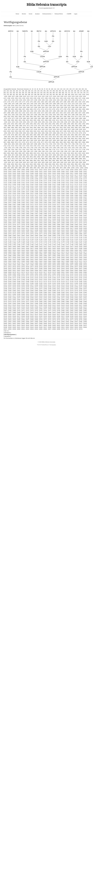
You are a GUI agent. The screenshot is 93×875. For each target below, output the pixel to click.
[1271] (9, 195)
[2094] (36, 274)
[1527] (49, 219)
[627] (23, 138)
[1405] (14, 208)
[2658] (9, 329)
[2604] (23, 323)
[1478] (85, 213)
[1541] (27, 221)
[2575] (63, 320)
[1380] (71, 204)
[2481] (67, 310)
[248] (35, 107)
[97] (63, 94)
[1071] (49, 175)
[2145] (9, 279)
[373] (83, 116)
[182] (42, 102)
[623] (8, 138)
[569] (58, 133)
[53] (14, 92)
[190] (72, 102)
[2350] (76, 298)
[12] (58, 89)
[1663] (63, 232)
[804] (12, 153)
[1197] (18, 188)
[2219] (85, 285)
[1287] (80, 195)
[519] (39, 129)
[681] (57, 142)
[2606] (32, 323)
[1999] (36, 265)
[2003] (54, 265)
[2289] (58, 292)
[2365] (58, 299)
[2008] (76, 265)
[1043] (9, 173)
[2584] (18, 321)
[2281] (23, 292)
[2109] (18, 276)
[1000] (72, 167)
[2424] (67, 305)
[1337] (49, 200)
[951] (57, 164)
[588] (46, 135)
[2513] (40, 314)
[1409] (32, 208)
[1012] (40, 169)
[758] (8, 149)
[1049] (36, 173)
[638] (65, 138)
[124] (76, 96)
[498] (46, 127)
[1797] (67, 244)
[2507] (14, 314)
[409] (50, 120)
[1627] (71, 228)
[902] (42, 160)
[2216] (71, 285)
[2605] (27, 323)
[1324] (76, 199)
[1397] (63, 206)
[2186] (23, 283)
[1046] (23, 173)
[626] (20, 138)
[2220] (5, 287)
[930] (61, 162)
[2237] (80, 287)
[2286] (45, 292)
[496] (38, 127)
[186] (57, 102)
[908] (65, 160)
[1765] (9, 243)
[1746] (9, 241)
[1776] (58, 243)
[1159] (18, 184)
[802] (5, 153)
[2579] (80, 320)
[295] (43, 111)
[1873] (67, 252)
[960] (5, 166)
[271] (38, 109)
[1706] (85, 235)
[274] (50, 109)
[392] (69, 118)
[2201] (5, 285)
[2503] (80, 312)
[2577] (71, 320)
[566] (47, 133)
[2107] (9, 276)
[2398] (36, 303)
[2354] (9, 299)
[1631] (5, 230)
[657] (50, 140)
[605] (24, 136)
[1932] (76, 257)
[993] (46, 167)
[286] (9, 111)
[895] (16, 160)
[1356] (49, 202)
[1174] (85, 184)
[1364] (85, 202)
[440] (80, 122)
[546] (57, 131)
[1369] (23, 204)
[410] (53, 120)
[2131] (32, 277)
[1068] (36, 175)
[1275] (27, 195)
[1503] (27, 217)
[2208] (36, 285)
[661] (65, 140)
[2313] (80, 294)
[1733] (36, 239)
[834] (39, 155)
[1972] (85, 261)
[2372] (5, 301)
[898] (27, 160)
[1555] (5, 222)
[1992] (5, 265)
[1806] (23, 246)
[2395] (23, 303)
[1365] (5, 204)
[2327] (58, 296)
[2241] (14, 288)
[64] (48, 92)
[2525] (9, 316)
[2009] (80, 265)
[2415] (27, 305)
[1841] (9, 250)
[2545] (14, 318)
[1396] (58, 206)
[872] (13, 158)
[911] (76, 160)
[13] (61, 89)
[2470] (18, 310)
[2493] (36, 312)
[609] (39, 136)
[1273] (18, 195)
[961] (9, 166)
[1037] (67, 171)
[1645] (67, 230)
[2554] (54, 318)
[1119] (9, 180)
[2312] (76, 294)
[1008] (23, 169)
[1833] (58, 248)
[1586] (58, 224)
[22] (5, 91)
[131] (20, 98)
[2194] (58, 283)
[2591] (49, 321)
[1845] (27, 250)
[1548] (58, 221)
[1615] (18, 228)
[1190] (71, 186)
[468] (17, 125)
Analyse (37, 14)
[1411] (40, 208)
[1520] (18, 219)
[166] (65, 100)
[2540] (76, 316)
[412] (61, 120)
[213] (73, 103)
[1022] (85, 169)
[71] (69, 92)
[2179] (76, 281)
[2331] (76, 296)
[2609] (45, 323)
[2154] (49, 279)
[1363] (80, 202)
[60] (35, 92)
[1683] (67, 233)
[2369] (76, 299)
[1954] (5, 261)
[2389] (80, 301)
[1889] (54, 254)
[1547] (54, 221)
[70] (66, 92)
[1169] (63, 184)
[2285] (40, 292)
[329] (87, 113)
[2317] (14, 296)
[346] (65, 114)
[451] (38, 124)
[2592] (54, 321)
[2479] (58, 310)
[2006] (67, 265)
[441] (84, 122)
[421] (9, 122)
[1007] (18, 169)
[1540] (23, 221)
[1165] (45, 184)
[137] (42, 98)
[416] (76, 120)
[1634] (18, 230)
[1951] (76, 259)
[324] (68, 113)
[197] (13, 103)
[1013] (45, 169)
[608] (35, 136)
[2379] (36, 301)
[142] (61, 98)
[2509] (23, 314)
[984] (12, 167)
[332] (13, 114)
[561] (28, 133)
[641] (76, 138)
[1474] (67, 213)
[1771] (36, 243)
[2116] (49, 276)
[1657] (36, 232)
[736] (9, 147)
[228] (46, 105)
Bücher (24, 14)
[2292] (71, 292)
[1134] (76, 180)
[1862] (18, 252)
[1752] (36, 241)
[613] (54, 136)
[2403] (58, 303)
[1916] (5, 257)
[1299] (49, 197)
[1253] (14, 193)
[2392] (9, 303)
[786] (28, 151)
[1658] (40, 232)
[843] (73, 155)
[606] (28, 136)
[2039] (45, 268)
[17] (73, 89)
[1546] (49, 221)
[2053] (23, 270)
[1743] (80, 239)
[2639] (9, 327)
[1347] (9, 202)
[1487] (40, 215)
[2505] (5, 314)
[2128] (18, 277)
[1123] (27, 180)
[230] (53, 105)
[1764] (5, 243)
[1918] (14, 257)
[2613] (63, 323)
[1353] (36, 202)
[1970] (76, 261)
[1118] (5, 180)
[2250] (54, 288)
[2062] (63, 270)
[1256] (27, 193)
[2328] (63, 296)
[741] (28, 147)
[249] (39, 107)
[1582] (40, 224)
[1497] (85, 215)
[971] (47, 166)
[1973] (5, 263)
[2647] (45, 327)
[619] (76, 136)
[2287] (49, 292)
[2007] (71, 265)
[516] (28, 129)
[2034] (23, 268)
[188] (65, 102)
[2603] (18, 323)
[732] (80, 145)
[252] (50, 107)
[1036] (63, 171)
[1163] (36, 184)
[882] (50, 158)
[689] (87, 142)
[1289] (5, 197)
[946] (38, 164)
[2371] (85, 299)
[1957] (18, 261)
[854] (31, 156)
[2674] (80, 329)
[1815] (63, 246)
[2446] (80, 307)
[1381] (76, 204)
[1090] (49, 177)
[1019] (71, 169)
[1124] (32, 180)
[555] (5, 133)
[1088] (40, 177)
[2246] (36, 288)
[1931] (71, 257)
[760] (16, 149)
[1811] (45, 246)
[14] (64, 89)
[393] (73, 118)
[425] (24, 122)
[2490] (23, 312)
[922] (32, 162)
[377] (13, 118)
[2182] (5, 283)
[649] (20, 140)
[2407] (76, 303)
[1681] (58, 233)
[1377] (58, 204)
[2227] (36, 287)
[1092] (58, 177)
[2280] (18, 292)
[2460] (58, 309)
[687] (80, 142)
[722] (42, 145)
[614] (58, 136)
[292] (32, 111)
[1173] (80, 184)
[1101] (14, 178)
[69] (63, 92)
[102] (80, 94)
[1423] (9, 210)
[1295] (32, 197)
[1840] (5, 250)
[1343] (76, 200)
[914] (87, 160)
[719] (31, 145)
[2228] (40, 287)
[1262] (54, 193)
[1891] (63, 254)
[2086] (85, 272)
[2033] (18, 268)
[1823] (14, 248)
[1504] (32, 217)
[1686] (80, 233)
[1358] (58, 202)
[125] (80, 96)
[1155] (85, 182)
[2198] (76, 283)
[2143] (85, 277)
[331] (9, 114)
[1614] (14, 228)
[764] (31, 149)
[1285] (71, 195)
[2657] (5, 329)
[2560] (80, 318)
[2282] (27, 292)
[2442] (63, 307)
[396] (84, 118)
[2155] (54, 279)
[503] (65, 127)
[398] (8, 120)
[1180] (27, 186)
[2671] (67, 329)
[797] (69, 151)
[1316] (40, 199)
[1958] (23, 261)
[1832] (54, 248)
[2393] (14, 303)
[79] (8, 94)
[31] (32, 91)
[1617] (27, 228)
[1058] (76, 173)
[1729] (18, 239)
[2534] (49, 316)
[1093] (63, 177)
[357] (23, 116)
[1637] (32, 230)
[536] (20, 131)
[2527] (18, 316)
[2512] (36, 314)
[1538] (14, 221)
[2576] (67, 320)
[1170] (67, 184)
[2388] (76, 301)
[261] (84, 107)
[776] (76, 149)
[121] (65, 96)
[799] (76, 151)
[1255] (23, 193)
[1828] (36, 248)
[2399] (40, 303)
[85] (26, 94)
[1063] (14, 175)
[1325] (80, 199)
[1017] (63, 169)
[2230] (49, 287)
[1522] (27, 219)
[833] (35, 155)
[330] (5, 114)
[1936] (9, 259)
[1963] (45, 261)
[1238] (32, 191)
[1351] (27, 202)
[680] (53, 142)
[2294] (80, 292)
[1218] (27, 189)
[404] (31, 120)
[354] (12, 116)
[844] (76, 155)
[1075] (67, 175)
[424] (20, 122)
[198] (17, 103)
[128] (8, 98)
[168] (73, 100)
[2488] (14, 312)
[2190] (40, 283)
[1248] (76, 191)
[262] (5, 109)
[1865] (32, 252)
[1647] (76, 230)
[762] (23, 149)
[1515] (80, 217)
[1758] (63, 241)
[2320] (27, 296)
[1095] (71, 177)
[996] (57, 167)
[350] (80, 114)
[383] (35, 118)
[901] (38, 160)
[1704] (76, 235)
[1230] (80, 189)
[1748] (18, 241)
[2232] (58, 287)
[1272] (14, 195)
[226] (38, 105)
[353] (8, 116)
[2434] (27, 307)
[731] (76, 145)
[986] (20, 167)
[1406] (18, 208)
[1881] (18, 254)
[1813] (54, 246)
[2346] (58, 298)
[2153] (45, 279)
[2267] (45, 290)
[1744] (85, 239)
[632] (42, 138)
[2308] (58, 294)
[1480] (9, 215)
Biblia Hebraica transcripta (46, 5)
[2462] (67, 309)
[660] (61, 140)
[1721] (67, 237)
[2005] (63, 265)
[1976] (18, 263)
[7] (44, 89)
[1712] (27, 237)
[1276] (32, 195)
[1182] (36, 186)
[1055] (63, 173)
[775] (72, 149)
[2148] (23, 279)
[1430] (40, 210)
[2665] (40, 329)
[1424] (14, 210)
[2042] (58, 268)
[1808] (32, 246)
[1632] (9, 230)
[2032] (14, 268)
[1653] (18, 232)
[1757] (58, 241)
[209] (58, 103)
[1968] (67, 261)
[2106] (5, 276)
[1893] (71, 254)
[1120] (14, 180)
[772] (61, 149)
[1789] (32, 244)
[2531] (36, 316)
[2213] (58, 285)
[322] (61, 113)
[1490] (54, 215)
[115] (43, 96)
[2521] (76, 314)
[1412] (45, 208)
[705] (61, 144)
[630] (35, 138)
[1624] (58, 228)
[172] (5, 102)
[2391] (5, 303)
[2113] (36, 276)
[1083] (18, 177)
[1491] (58, 215)
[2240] (9, 288)
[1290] (9, 197)
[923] (35, 162)
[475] (43, 125)
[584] (31, 135)
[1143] (32, 182)
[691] (9, 144)
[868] (83, 156)
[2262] (23, 290)
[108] (17, 96)
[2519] (67, 314)
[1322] (67, 199)
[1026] (18, 171)
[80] (11, 94)
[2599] (85, 321)
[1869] (49, 252)
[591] (57, 135)
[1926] (49, 257)
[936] (84, 162)
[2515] (49, 314)
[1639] (40, 230)
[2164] (9, 281)
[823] (83, 153)
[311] (20, 113)
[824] (87, 153)
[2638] (5, 327)
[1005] (9, 169)
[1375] (49, 204)
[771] (57, 149)
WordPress (45, 344)
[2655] (80, 327)
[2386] (67, 301)
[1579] (27, 224)
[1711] (23, 237)
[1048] (32, 173)
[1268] (80, 193)
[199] (20, 103)
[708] (73, 144)
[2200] (85, 283)
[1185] (49, 186)
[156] (28, 100)
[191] (76, 102)
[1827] (32, 248)
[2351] (80, 298)
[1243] (54, 191)
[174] (12, 102)
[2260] (14, 290)
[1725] (85, 237)
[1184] (45, 186)
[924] (39, 162)
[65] (51, 92)
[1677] (40, 233)
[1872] (63, 252)
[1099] (5, 178)
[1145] (40, 182)
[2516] (54, 314)
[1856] (76, 250)
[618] (73, 136)
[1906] (45, 255)
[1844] (23, 250)
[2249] (49, 288)
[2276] (85, 290)
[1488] (45, 215)
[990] (35, 167)
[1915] (85, 255)
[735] (5, 147)
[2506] (9, 314)
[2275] (80, 290)
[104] (87, 94)
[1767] (18, 243)
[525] (61, 129)
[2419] (45, 305)
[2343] (45, 298)
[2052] (18, 270)
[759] (12, 149)
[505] (72, 127)
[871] (9, 158)
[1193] (85, 186)
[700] (43, 144)
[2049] (5, 270)
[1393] (45, 206)
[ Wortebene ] (7, 332)
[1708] (9, 237)
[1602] (45, 226)
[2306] (49, 294)
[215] (80, 103)
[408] (46, 120)
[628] (27, 138)
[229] (50, 105)
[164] (58, 100)
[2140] (71, 277)
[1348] (14, 202)
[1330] (18, 200)
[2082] (67, 272)
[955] (72, 164)
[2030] (5, 268)
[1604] (54, 226)
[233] (65, 105)
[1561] (32, 222)
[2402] (54, 303)
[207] (50, 103)
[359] (31, 116)
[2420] (49, 305)
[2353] (5, 299)
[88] (35, 94)
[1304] (71, 197)
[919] (20, 162)
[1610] (80, 226)
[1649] (85, 230)
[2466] (85, 309)
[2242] (18, 288)
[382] (32, 118)
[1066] (27, 175)
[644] (87, 138)
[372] (80, 116)
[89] (38, 94)
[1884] (32, 254)
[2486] (5, 312)
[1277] (36, 195)
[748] (54, 147)
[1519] (14, 219)
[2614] (67, 323)
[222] (23, 105)
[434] (58, 122)
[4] (37, 89)
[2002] (49, 265)
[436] (65, 122)
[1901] (23, 255)
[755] (80, 147)
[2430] (9, 307)
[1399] (71, 206)
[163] (54, 100)
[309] (12, 113)
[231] (57, 105)
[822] (80, 153)
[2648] (49, 327)
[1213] (5, 189)
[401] (20, 120)
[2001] (45, 265)
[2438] (45, 307)
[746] (47, 147)
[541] (38, 131)
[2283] (32, 292)
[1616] (23, 228)
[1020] (76, 169)
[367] (61, 116)
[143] (65, 98)
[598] (83, 135)
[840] (61, 155)
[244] (20, 107)
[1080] (5, 177)
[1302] (63, 197)
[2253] (67, 288)
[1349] (18, 202)
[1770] (32, 243)
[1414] (54, 208)
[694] (20, 144)
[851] (20, 156)
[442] (5, 124)
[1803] (9, 246)
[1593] (5, 226)
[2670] (63, 329)
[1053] (54, 173)
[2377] (27, 301)
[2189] (36, 283)
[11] (55, 89)
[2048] (85, 268)
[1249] (80, 191)
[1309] (9, 199)
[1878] (5, 254)
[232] (61, 105)
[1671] (14, 233)
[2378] (32, 301)
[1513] (71, 217)
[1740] (67, 239)
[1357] (54, 202)
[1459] (85, 211)
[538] (27, 131)
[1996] (23, 265)
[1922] (32, 257)
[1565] (49, 222)
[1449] (40, 211)
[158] (35, 100)
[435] (61, 122)
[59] (32, 92)
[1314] (32, 199)
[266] (20, 109)
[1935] (5, 259)
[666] (84, 140)
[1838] (80, 248)
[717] (23, 145)
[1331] (23, 200)
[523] (54, 129)
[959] (87, 164)
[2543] (5, 318)
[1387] (18, 206)
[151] (9, 100)
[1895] (80, 254)
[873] (17, 158)
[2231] (54, 287)
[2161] (80, 279)
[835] (43, 155)
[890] (80, 158)
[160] (43, 100)
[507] (80, 127)
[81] (14, 94)
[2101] (67, 274)
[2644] (32, 327)
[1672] (18, 233)
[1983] (49, 263)
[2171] (40, 281)
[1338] (54, 200)
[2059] (49, 270)
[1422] (5, 210)
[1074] (63, 175)
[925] (43, 162)
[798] (73, 151)
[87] (32, 94)
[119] (58, 96)
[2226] (32, 287)
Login (75, 14)
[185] (53, 102)
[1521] (23, 219)
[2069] (9, 272)
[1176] (9, 186)
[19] (80, 89)
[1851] (54, 250)
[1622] (49, 228)
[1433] (54, 210)
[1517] (5, 219)
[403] (27, 120)
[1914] (80, 255)
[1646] (71, 230)
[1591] (80, 224)
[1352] (32, 202)
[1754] (45, 241)
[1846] (32, 250)
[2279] (14, 292)
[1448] (36, 211)
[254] (58, 107)
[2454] (32, 309)
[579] (12, 135)
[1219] (32, 189)
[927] (50, 162)
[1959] (27, 261)
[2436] (36, 307)
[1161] (27, 184)
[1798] (71, 244)
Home (17, 14)
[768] (46, 149)
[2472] (27, 310)
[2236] (76, 287)
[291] (28, 111)
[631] (38, 138)
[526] (65, 129)
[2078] (49, 272)
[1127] (45, 180)
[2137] (58, 277)
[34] (41, 91)
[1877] (85, 252)
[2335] (9, 298)
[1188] (63, 186)
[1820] (85, 246)
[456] (57, 124)
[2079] (54, 272)
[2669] (58, 329)
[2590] (45, 321)
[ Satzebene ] (7, 336)
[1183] (40, 186)
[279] (68, 109)
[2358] (27, 299)
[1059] (80, 173)
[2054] (27, 270)
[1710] (18, 237)
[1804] (14, 246)
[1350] (23, 202)
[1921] (27, 257)
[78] (5, 94)
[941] (20, 164)
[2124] (85, 276)
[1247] (71, 191)
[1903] (32, 255)
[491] (20, 127)
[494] (31, 127)
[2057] (40, 270)
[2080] (58, 272)
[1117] (85, 178)
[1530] (63, 219)
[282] (80, 109)
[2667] (49, 329)
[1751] (32, 241)
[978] (73, 166)
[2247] (40, 288)
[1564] (45, 222)
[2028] (80, 266)
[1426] (23, 210)
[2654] (76, 327)
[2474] (36, 310)
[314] (31, 113)
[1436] (67, 210)
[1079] (85, 175)
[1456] (71, 211)
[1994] (14, 265)
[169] (76, 100)
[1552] (76, 221)
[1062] (9, 175)
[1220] (36, 189)
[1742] (76, 239)
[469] (20, 125)
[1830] (45, 248)
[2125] (5, 277)
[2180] (80, 281)
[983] (8, 167)
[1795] (58, 244)
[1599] (32, 226)
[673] (27, 142)
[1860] (9, 252)
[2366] (63, 299)
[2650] (58, 327)
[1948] (63, 259)
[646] (9, 140)
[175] (16, 102)
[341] (47, 114)
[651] (28, 140)
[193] (83, 102)
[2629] (49, 325)
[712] (5, 145)
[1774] (49, 243)
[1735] (45, 239)
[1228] (71, 189)
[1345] (85, 200)
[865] (72, 156)
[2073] (27, 272)
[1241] (45, 191)
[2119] (63, 276)
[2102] (71, 274)
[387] (50, 118)
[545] (53, 131)
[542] (42, 131)
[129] (12, 98)
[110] (24, 96)
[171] (84, 100)
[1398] (67, 206)
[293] (35, 111)
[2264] (32, 290)
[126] (84, 96)
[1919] (18, 257)
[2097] (49, 274)
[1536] (5, 221)
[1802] (5, 246)
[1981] (40, 263)
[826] (9, 155)
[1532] (71, 219)
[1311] (18, 199)
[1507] (45, 217)
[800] (80, 151)
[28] (23, 91)
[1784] (9, 244)
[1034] (54, 171)
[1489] (49, 215)
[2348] (67, 298)
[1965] (54, 261)
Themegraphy (52, 344)
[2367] (67, 299)
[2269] (54, 290)
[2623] (23, 325)
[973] (54, 166)
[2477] (49, 310)
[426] (28, 122)
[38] (54, 91)
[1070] (45, 175)
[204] (39, 103)
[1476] (76, 213)
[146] (76, 98)
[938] (8, 164)
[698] (35, 144)
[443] (8, 124)
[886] (65, 158)
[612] (50, 136)
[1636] (27, 230)
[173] (8, 102)
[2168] (27, 281)
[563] (35, 133)
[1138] (9, 182)
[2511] (32, 314)
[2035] (27, 268)
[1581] (36, 224)
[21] (86, 89)
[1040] (80, 171)
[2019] (40, 266)
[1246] (67, 191)
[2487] (9, 312)
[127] (5, 98)
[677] (42, 142)
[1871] (58, 252)
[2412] (14, 305)
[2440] (54, 307)
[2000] (40, 265)
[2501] (71, 312)
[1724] (80, 237)
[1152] (71, 182)
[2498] (58, 312)
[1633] (14, 230)
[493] (27, 127)
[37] (51, 91)
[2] (32, 89)
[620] (80, 136)
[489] (12, 127)
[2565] (18, 320)
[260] (80, 107)
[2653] (71, 327)
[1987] (67, 263)
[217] (5, 105)
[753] (73, 147)
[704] (58, 144)
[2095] (40, 274)
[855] (35, 156)
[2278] (9, 292)
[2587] (32, 321)
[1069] (40, 175)
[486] (84, 125)
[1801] (85, 244)
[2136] (54, 277)
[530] (80, 129)
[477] (50, 125)
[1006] (14, 169)
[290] (24, 111)
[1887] (45, 254)
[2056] (36, 270)
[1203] (45, 188)
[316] (38, 113)
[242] (13, 107)
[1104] (27, 178)
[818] (65, 153)
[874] (20, 158)
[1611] (85, 226)
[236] (76, 105)
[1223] (49, 189)
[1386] (14, 206)
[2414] (23, 305)
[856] (38, 156)
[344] (58, 114)
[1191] (76, 186)
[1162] (32, 184)
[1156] (5, 184)
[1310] (14, 199)
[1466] (32, 213)
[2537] (63, 316)
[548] (65, 131)
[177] (23, 102)
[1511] (63, 217)
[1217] (23, 189)
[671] (20, 142)
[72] (72, 92)
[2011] (5, 266)
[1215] (14, 189)
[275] (53, 109)
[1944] (45, 259)
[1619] (36, 228)
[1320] (58, 199)
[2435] (32, 307)
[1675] (32, 233)
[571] (65, 133)
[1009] (27, 169)
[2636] (80, 325)
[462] (80, 124)
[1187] (58, 186)
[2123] (80, 276)
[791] (47, 151)
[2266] (40, 290)
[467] (13, 125)
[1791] (40, 244)
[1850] (49, 250)
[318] (46, 113)
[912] (80, 160)
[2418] (40, 305)
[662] (69, 140)
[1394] (49, 206)
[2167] (23, 281)
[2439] (49, 307)
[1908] (54, 255)
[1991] (85, 263)
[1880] (14, 254)
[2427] (80, 305)
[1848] (40, 250)
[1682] (63, 233)
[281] (76, 109)
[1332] (27, 200)
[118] (54, 96)
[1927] (54, 257)
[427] (32, 122)
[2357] (23, 299)
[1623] (54, 228)
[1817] (71, 246)
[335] (24, 114)
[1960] (32, 261)
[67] (57, 92)
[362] (42, 116)
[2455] (36, 309)
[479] (58, 125)
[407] (42, 120)
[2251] (58, 288)
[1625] (63, 228)
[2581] (5, 321)
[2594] (63, 321)
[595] (72, 135)
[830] (24, 155)
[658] (54, 140)
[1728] (14, 239)
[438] (73, 122)
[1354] (40, 202)
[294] (39, 111)
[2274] (76, 290)
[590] (53, 135)
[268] (27, 109)
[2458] (49, 309)
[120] (61, 96)
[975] (61, 166)
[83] (20, 94)
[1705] (80, 235)
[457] (61, 124)
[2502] (76, 312)
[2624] (27, 325)
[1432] (49, 210)
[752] (69, 147)
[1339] (58, 200)
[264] (12, 109)
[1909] (58, 255)
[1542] (32, 221)
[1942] (36, 259)
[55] (20, 92)
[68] (60, 92)
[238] (83, 105)
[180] (35, 102)
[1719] (58, 237)
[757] (5, 149)
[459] (68, 124)
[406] (38, 120)
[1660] (49, 232)
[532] (5, 131)
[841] (65, 155)
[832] (32, 155)
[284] (87, 109)
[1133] (71, 180)
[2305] (45, 294)
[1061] (5, 175)
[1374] (45, 204)
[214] (76, 103)
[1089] (45, 177)
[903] (46, 160)
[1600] (36, 226)
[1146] (45, 182)
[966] (28, 166)
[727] (61, 145)
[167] (69, 100)
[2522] (80, 314)
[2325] (49, 296)
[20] (83, 89)
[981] (84, 166)
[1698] (49, 235)
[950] (53, 164)
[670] (16, 142)
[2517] (58, 314)
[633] (46, 138)
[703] (54, 144)
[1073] (58, 175)
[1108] (45, 178)
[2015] (23, 266)
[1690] (14, 235)
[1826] (27, 248)
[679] (50, 142)
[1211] (80, 188)
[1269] (85, 193)
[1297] (40, 197)
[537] (23, 131)
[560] (24, 133)
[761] (20, 149)
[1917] (9, 257)
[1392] (40, 206)
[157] (32, 100)
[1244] (58, 191)
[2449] (9, 309)
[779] (87, 149)
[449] (31, 124)
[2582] (9, 321)
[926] (47, 162)
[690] (5, 144)
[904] (50, 160)
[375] (5, 118)
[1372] (36, 204)
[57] (26, 92)
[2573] (54, 320)
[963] (17, 166)
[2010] (85, 265)
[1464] (23, 213)
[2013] (14, 266)
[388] (54, 118)
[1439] (80, 210)
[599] (87, 135)
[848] (8, 156)
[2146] (14, 279)
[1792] (45, 244)
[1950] (71, 259)
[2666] (45, 329)
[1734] (40, 239)
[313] (27, 113)
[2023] (58, 266)
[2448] (5, 309)
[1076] (71, 175)
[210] (61, 103)
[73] (75, 92)
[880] (43, 158)
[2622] (18, 325)
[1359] (63, 202)
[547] (61, 131)
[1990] (80, 263)
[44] (72, 91)
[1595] (14, 226)
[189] (68, 102)
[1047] (27, 173)
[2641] (18, 327)
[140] (53, 98)
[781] (9, 151)
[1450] (45, 211)
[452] (42, 124)
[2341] (36, 298)
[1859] (5, 252)
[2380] (40, 301)
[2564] (14, 320)
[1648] (80, 230)
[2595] (67, 321)
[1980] (36, 263)
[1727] (9, 239)
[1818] (76, 246)
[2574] (58, 320)
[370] (72, 116)
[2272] (67, 290)
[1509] (54, 217)
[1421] (85, 208)
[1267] (76, 193)
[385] (43, 118)
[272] (42, 109)
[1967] (63, 261)
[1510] (58, 217)
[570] (61, 133)
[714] (12, 145)
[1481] (14, 215)
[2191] (45, 283)
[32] (35, 91)
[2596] (71, 321)
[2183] (9, 283)
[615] (61, 136)
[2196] (67, 283)
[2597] (76, 321)
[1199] (27, 188)
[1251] (5, 193)
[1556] (9, 222)
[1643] (58, 230)
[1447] (32, 211)
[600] (5, 136)
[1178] (18, 186)
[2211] (49, 285)
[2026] (71, 266)
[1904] (36, 255)
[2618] (85, 323)
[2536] (58, 316)
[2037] (36, 268)
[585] (35, 135)
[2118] (58, 276)
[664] (76, 140)
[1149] (58, 182)
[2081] (63, 272)
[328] (83, 113)
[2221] (9, 287)
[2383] (54, 301)
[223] (27, 105)
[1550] (67, 221)
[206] (47, 103)
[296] (47, 111)
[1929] (63, 257)
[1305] (76, 197)
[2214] (63, 285)
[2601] (9, 323)
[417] (80, 120)
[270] (35, 109)
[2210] (45, 285)
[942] (23, 164)
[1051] (45, 173)
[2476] (45, 310)
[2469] (14, 310)
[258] (73, 107)
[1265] (67, 193)
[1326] (85, 199)
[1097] (80, 177)
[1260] (45, 193)
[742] (32, 147)
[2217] (76, 285)
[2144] (5, 279)
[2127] (14, 277)
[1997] (27, 265)
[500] (53, 127)
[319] (50, 113)
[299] (58, 111)
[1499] (9, 217)
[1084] (23, 177)
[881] (47, 158)
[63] (44, 92)
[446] (20, 124)
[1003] (86, 167)
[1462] (14, 213)
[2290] (63, 292)
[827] (13, 155)
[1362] (76, 202)
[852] (23, 156)
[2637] (85, 325)
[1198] (23, 188)
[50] (5, 92)
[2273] (71, 290)
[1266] (71, 193)
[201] (28, 103)
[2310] (67, 294)
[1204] (49, 188)
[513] (17, 129)
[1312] (23, 199)
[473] (35, 125)
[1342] (71, 200)
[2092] (27, 274)
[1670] (9, 233)
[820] (72, 153)
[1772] (40, 243)
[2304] (40, 294)
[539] (31, 131)
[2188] (32, 283)
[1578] (23, 224)
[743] (35, 147)
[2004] (58, 265)
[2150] (32, 279)
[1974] (9, 263)
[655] (43, 140)
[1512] (67, 217)
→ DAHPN (68, 14)
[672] (23, 142)
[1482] (18, 215)
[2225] (27, 287)
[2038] (40, 268)
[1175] (5, 186)
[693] (17, 144)
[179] (31, 102)
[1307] (85, 197)
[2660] (18, 329)
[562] (32, 133)
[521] (47, 129)
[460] (72, 124)
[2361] (40, 299)
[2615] (71, 323)
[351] (84, 114)
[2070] (14, 272)
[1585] (54, 224)
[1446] (27, 211)
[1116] (80, 178)
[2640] (14, 327)
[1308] (5, 199)
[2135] (49, 277)
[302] (69, 111)
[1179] (23, 186)
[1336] (45, 200)
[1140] (18, 182)
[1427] (27, 210)
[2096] (45, 274)
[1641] (49, 230)
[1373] (40, 204)
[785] (24, 151)
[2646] (40, 327)
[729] (68, 145)
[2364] (54, 299)
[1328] (9, 200)
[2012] (9, 266)
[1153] (76, 182)
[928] (54, 162)
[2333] (85, 296)
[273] (46, 109)
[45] (75, 91)
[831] (28, 155)
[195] (5, 103)
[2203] (14, 285)
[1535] (85, 219)
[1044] (14, 173)
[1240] (40, 191)
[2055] (32, 270)
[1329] (14, 200)
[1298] (45, 197)
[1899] (14, 255)
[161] (47, 100)
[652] (32, 140)
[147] (80, 98)
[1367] (14, 204)
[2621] (14, 325)
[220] (16, 105)
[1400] (76, 206)
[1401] (80, 206)
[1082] (14, 177)
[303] (73, 111)
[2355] (14, 299)
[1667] (80, 232)
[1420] (80, 208)
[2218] (80, 285)
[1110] (54, 178)
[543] (46, 131)
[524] (58, 129)
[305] (80, 111)
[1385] (9, 206)
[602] (13, 136)
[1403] (5, 208)
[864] (68, 156)
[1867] (40, 252)
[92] (48, 94)
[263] (8, 109)
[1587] (63, 224)
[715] (16, 145)
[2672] (71, 329)
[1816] (67, 246)
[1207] (63, 188)
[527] (69, 129)
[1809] (36, 246)
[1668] (85, 232)
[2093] (32, 274)
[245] (24, 107)
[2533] (45, 316)
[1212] (85, 188)
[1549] (63, 221)
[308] (8, 113)
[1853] (63, 250)
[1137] (5, 182)
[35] (44, 91)
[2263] (27, 290)
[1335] (40, 200)
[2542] (85, 316)
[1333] (32, 200)
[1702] (67, 235)
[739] (20, 147)
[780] (5, 151)
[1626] (67, 228)
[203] (35, 103)
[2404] (63, 303)
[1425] (18, 210)
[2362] (45, 299)
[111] (28, 96)
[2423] (63, 305)
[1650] (5, 232)
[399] (12, 120)
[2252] (63, 288)
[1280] (49, 195)
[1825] (23, 248)
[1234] (14, 191)
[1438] (76, 210)
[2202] (9, 285)
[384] (39, 118)
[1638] (36, 230)
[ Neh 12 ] (6, 331)
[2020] (45, 266)
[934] (76, 162)
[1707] (5, 237)
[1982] (45, 263)
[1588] (67, 224)
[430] (43, 122)
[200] (24, 103)
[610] (43, 136)
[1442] (9, 211)
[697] (32, 144)
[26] (17, 91)
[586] (38, 135)
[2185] (18, 283)
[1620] (40, 228)
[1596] (18, 226)
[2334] (5, 298)
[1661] (54, 232)
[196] (9, 103)
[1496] (80, 215)
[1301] (58, 197)
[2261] (18, 290)
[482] (69, 125)
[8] (47, 89)
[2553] (49, 318)
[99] (69, 94)
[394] (76, 118)
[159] (39, 100)
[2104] (80, 274)
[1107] (40, 178)
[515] (24, 129)
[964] (20, 166)
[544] (50, 131)
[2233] (63, 287)
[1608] (71, 226)
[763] (27, 149)
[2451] (18, 309)
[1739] (63, 239)
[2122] (76, 276)
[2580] (85, 320)
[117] (50, 96)
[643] (83, 138)
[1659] (45, 232)
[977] (69, 166)
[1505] (36, 217)
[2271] (63, 290)
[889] (76, 158)
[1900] (18, 255)
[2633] (67, 325)
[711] (84, 144)
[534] (12, 131)
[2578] (76, 320)
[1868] (45, 252)
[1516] (85, 217)
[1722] (71, 237)
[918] (17, 162)
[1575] (9, 224)
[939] (12, 164)
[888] (73, 158)
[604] (20, 136)
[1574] (5, 224)
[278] (65, 109)
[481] (65, 125)
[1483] (23, 215)
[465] (5, 125)
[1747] (14, 241)
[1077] (76, 175)
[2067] (85, 270)
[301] (65, 111)
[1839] (85, 248)
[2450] (14, 309)
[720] (35, 145)
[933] (73, 162)
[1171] (71, 184)
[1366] (9, 204)
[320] (53, 113)
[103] (83, 94)
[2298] (14, 294)
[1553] (80, 221)
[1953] (85, 259)
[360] (35, 116)
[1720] (63, 237)
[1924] (40, 257)
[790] (43, 151)
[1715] (40, 237)
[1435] (63, 210)
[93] (51, 94)
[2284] (36, 292)
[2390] (85, 301)
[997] (61, 167)
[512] (13, 129)
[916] (9, 162)
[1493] (67, 215)
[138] (46, 98)
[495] (35, 127)
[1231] (85, 189)
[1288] (85, 195)
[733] (83, 145)
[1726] (5, 239)
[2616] (76, 323)
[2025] (67, 266)
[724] (50, 145)
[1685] (76, 233)
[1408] (27, 208)
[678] (46, 142)
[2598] (80, 321)
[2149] (27, 279)
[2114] (40, 276)
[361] (38, 116)
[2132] (36, 277)
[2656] (85, 327)
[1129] (54, 180)
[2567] (27, 320)
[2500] (67, 312)
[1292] (18, 197)
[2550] (36, 318)
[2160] (76, 279)
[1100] (9, 178)
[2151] (36, 279)
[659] (58, 140)
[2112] (32, 276)
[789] (39, 151)
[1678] (45, 233)
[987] (23, 167)
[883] (54, 158)
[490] (16, 127)
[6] (42, 89)
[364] (50, 116)
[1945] (49, 259)
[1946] (54, 259)
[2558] (71, 318)
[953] (65, 164)
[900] (35, 160)
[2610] (49, 323)
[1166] (49, 184)
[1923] (36, 257)
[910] (72, 160)
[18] (77, 89)
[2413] (18, 305)
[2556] (63, 318)
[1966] (58, 261)
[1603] (49, 226)
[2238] (85, 287)
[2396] (27, 303)
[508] (83, 127)
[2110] (23, 276)
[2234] (67, 287)
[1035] (58, 171)
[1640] (45, 230)
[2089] (14, 274)
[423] (17, 122)
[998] (65, 167)
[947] (42, 164)
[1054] (58, 173)
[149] (87, 98)
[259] (76, 107)
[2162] (85, 279)
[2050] (9, 270)
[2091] (23, 274)
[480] (61, 125)
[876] (28, 158)
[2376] (23, 301)
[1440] (85, 210)
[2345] (54, 298)
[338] (35, 114)
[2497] (54, 312)
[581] (20, 135)
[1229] (76, 189)
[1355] (45, 202)
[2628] (45, 325)
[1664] (67, 232)
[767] (42, 149)
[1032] (45, 171)
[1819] (80, 246)
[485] (80, 125)
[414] (68, 120)
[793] (54, 151)
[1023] (5, 171)
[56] (23, 92)
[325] (72, 113)
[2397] (32, 303)
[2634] (71, 325)
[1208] (67, 188)
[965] (24, 166)
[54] (17, 92)
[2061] (58, 270)
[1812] (49, 246)
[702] (50, 144)
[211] (65, 103)
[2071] (18, 272)
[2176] (63, 281)
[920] (24, 162)
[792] (50, 151)
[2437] (40, 307)
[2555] (58, 318)
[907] (61, 160)
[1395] (54, 206)
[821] (76, 153)
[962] (13, 166)
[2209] (40, 285)
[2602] (14, 323)
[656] (47, 140)
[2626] (36, 325)
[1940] (27, 259)
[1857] (80, 250)
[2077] (45, 272)
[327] (80, 113)
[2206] (27, 285)
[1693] (27, 235)
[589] (50, 135)
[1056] (67, 173)
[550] (72, 131)
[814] (50, 153)
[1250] (85, 191)
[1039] (76, 171)
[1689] (9, 235)
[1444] (18, 211)
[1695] (36, 235)
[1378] (63, 204)
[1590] (76, 224)
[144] (68, 98)
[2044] (67, 268)
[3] (35, 89)
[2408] (80, 303)
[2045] (71, 268)
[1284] (67, 195)
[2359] (32, 299)
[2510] (27, 314)
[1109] (49, 178)
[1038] (71, 171)
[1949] (67, 259)
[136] (38, 98)
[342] (50, 114)
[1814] (58, 246)
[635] (53, 138)
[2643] (27, 327)
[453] (46, 124)
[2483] (76, 310)
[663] (73, 140)
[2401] (49, 303)
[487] (5, 127)
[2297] (9, 294)
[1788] (27, 244)
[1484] (27, 215)
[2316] (9, 296)
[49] (87, 91)
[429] (39, 122)
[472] (32, 125)
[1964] (49, 261)
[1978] (27, 263)
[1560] (27, 222)
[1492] (63, 215)
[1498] (5, 217)
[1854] (67, 250)
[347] (69, 114)
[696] (28, 144)
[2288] (54, 292)
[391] (65, 118)
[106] (9, 96)
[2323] (40, 296)
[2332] (80, 296)
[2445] (76, 307)
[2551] (40, 318)
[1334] (36, 200)
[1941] (32, 259)
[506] (76, 127)
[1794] (54, 244)
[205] (43, 103)
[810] (35, 153)
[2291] (67, 292)
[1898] (9, 255)
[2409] (85, 303)
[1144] (36, 182)
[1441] (5, 211)
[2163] (5, 281)
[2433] (23, 307)
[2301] (27, 294)
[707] (69, 144)
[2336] (14, 298)
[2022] (54, 266)
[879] (39, 158)
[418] (83, 120)
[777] (80, 149)
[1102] (18, 178)
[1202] (40, 188)
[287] (13, 111)
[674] (31, 142)
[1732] (32, 239)
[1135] (80, 180)
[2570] (40, 320)
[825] (5, 155)
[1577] (18, 224)
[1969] (71, 261)
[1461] (9, 213)
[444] (12, 124)
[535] (16, 131)
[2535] (54, 316)
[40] (60, 91)
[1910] (63, 255)
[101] (76, 94)
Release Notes (59, 14)
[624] (12, 138)
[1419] (76, 208)
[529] (76, 129)
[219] (12, 105)
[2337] (18, 298)
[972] (50, 166)
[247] (32, 107)
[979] (76, 166)
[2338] (23, 298)
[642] (80, 138)
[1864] (27, 252)
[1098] (85, 177)
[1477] (80, 213)
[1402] (85, 206)
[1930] (67, 257)
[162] (50, 100)
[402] (23, 120)
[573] (73, 133)
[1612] (5, 228)
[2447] (85, 307)
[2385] (63, 301)
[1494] (71, 215)
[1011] (36, 169)
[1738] (58, 239)
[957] (80, 164)
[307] (5, 113)
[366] (57, 116)
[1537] (9, 221)
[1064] (18, 175)
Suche (30, 14)
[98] (66, 94)
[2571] (45, 320)
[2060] (54, 270)
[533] (8, 131)
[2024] (63, 266)
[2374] (14, 301)
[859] (50, 156)
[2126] (9, 277)
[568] (54, 133)
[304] (76, 111)
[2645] (36, 327)
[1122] (23, 180)
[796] (65, 151)
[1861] (14, 252)
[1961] (36, 261)
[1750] (27, 241)
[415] (72, 120)
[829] (20, 155)
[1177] (14, 186)
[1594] (9, 226)
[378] (17, 118)
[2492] (32, 312)
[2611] (54, 323)
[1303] (67, 197)
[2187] (27, 283)
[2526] (14, 316)
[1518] (9, 219)
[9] (49, 89)
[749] (58, 147)
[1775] (54, 243)
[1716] (45, 237)
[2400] (45, 303)
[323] (65, 113)
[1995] (18, 265)
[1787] (23, 244)
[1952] (80, 259)
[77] (87, 92)
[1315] (36, 199)
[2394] (18, 303)
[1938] (18, 259)
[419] (87, 120)
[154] (20, 100)
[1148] (54, 182)
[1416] (63, 208)
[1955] (9, 261)
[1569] (67, 222)
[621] (84, 136)
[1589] (71, 224)
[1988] (71, 263)
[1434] (58, 210)
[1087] (36, 177)
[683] (65, 142)
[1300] (54, 197)
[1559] (23, 222)
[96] (60, 94)
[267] (23, 109)
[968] (35, 166)
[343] (54, 114)
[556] (9, 133)
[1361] (71, 202)
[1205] (54, 188)
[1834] (63, 248)
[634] (50, 138)
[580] (16, 135)
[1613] (9, 228)
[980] (80, 166)
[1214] (9, 189)
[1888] (49, 254)
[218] (8, 105)
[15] (67, 89)
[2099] (58, 274)
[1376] (54, 204)
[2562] (5, 320)
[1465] (27, 213)
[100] (72, 94)
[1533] (76, 219)
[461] (76, 124)
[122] (69, 96)
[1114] (71, 178)
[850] (16, 156)
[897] (23, 160)
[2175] (58, 281)
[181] (38, 102)
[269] (31, 109)
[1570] (71, 222)
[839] (58, 155)
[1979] (32, 263)
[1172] (76, 184)
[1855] (71, 250)
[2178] (71, 281)
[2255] (76, 288)
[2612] (58, 323)
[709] (76, 144)
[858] (46, 156)
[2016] (27, 266)
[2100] (63, 274)
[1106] (36, 178)
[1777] (63, 243)
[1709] (14, 237)
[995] (53, 167)
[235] (72, 105)
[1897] (5, 255)
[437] (69, 122)
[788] (35, 151)
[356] (20, 116)
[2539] (71, 316)
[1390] (32, 206)
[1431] (45, 210)
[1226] (63, 189)
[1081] (9, 177)
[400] (16, 120)
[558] (17, 133)
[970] (43, 166)
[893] (8, 160)
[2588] (36, 321)
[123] (73, 96)
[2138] (63, 277)
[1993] (9, 265)
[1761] (76, 241)
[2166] (18, 281)
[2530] (32, 316)
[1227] (67, 189)
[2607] (36, 323)
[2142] (80, 277)
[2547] (23, 318)
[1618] (32, 228)
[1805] (18, 246)
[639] (68, 138)
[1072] (54, 175)
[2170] (36, 281)
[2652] (67, 327)
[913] (83, 160)
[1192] (80, 186)
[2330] (71, 296)
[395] (80, 118)
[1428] (32, 210)
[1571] (76, 222)
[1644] (63, 230)
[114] (39, 96)
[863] (65, 156)
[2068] (5, 272)
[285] (5, 111)
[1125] (36, 180)
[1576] (14, 224)
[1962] (40, 261)
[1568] (63, 222)
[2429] (5, 307)
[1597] (23, 226)
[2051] (14, 270)
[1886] (40, 254)
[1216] (18, 189)
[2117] (54, 276)
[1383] (85, 204)
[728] (65, 145)
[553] (83, 131)
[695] (24, 144)
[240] (5, 107)
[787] (32, 151)
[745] (43, 147)
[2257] (85, 288)
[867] (80, 156)
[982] (5, 167)
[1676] (36, 233)
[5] (39, 89)
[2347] (63, 298)
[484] (76, 125)
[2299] (18, 294)
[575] (80, 133)
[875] (24, 158)
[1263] (58, 193)
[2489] (18, 312)
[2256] (80, 288)
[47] (81, 91)
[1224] (54, 189)
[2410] (5, 305)
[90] (41, 94)
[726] (57, 145)
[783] (17, 151)
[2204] (18, 285)
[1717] (49, 237)
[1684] (71, 233)
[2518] (63, 314)
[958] (83, 164)
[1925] (45, 257)
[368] (65, 116)
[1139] (14, 182)
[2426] (76, 305)
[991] (38, 167)
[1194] (5, 188)
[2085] (80, 272)
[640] (72, 138)
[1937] (14, 259)
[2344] (49, 298)
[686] (76, 142)
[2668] (54, 329)
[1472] (58, 213)
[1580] (32, 224)
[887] (69, 158)
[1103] (23, 178)
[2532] (40, 316)
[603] (17, 136)
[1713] (32, 237)
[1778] (67, 243)
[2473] (32, 310)
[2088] (9, 274)
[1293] (23, 197)
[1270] (5, 195)
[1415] (58, 208)
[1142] (27, 182)
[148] (83, 98)
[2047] (80, 268)
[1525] (40, 219)
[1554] (85, 221)
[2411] (9, 305)
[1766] (14, 243)
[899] (31, 160)
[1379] (67, 204)
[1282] (58, 195)
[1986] (63, 263)
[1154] (80, 182)
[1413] (49, 208)
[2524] (5, 316)
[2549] (32, 318)
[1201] (36, 188)
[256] (65, 107)
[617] (69, 136)
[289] (20, 111)
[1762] (80, 241)
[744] (39, 147)
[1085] (27, 177)
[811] (38, 153)
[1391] (36, 206)
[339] (39, 114)
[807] (23, 153)
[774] (68, 149)
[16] (70, 89)
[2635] (76, 325)
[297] (50, 111)
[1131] (63, 180)
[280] (72, 109)
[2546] (18, 318)
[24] (11, 91)
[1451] (49, 211)
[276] (57, 109)
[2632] (63, 325)
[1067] (32, 175)
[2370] (80, 299)
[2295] (85, 292)
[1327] (5, 200)
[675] (35, 142)
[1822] (9, 248)
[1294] (27, 197)
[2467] (5, 310)
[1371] (32, 204)
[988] (27, 167)
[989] (31, 167)
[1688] (5, 235)
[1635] (23, 230)
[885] (61, 158)
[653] (35, 140)
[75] (81, 92)
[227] (42, 105)
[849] (12, 156)
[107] (13, 96)
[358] (27, 116)
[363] (46, 116)
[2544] (9, 318)
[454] (50, 124)
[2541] (80, 316)
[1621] (45, 228)
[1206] (58, 188)
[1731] (27, 239)
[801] (84, 151)
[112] (32, 96)
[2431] (14, 307)
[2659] (14, 329)
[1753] (40, 241)
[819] (68, 153)
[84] (23, 94)
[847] (5, 156)
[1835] (67, 248)
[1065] (23, 175)
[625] (16, 138)
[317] (42, 113)
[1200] (32, 188)
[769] (50, 149)
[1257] (32, 193)
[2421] (54, 305)
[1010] (32, 169)
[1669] (5, 233)
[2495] (45, 312)
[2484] (80, 310)
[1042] (5, 173)
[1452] (54, 211)
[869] (87, 156)
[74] (78, 92)
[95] (57, 94)
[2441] (58, 307)
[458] (65, 124)
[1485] (32, 215)
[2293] (76, 292)
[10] (52, 89)
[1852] (58, 250)
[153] (17, 100)
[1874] (71, 252)
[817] (61, 153)
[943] (27, 164)
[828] (17, 155)
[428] (35, 122)
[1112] (63, 178)
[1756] (54, 241)
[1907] (49, 255)
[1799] (76, 244)
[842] (69, 155)
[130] (16, 98)
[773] (65, 149)
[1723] (76, 237)
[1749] (23, 241)
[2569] (36, 320)
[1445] (23, 211)
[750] (61, 147)
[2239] (5, 288)
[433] (54, 122)
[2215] (67, 285)
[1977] (23, 263)
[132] (23, 98)
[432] (50, 122)
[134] (31, 98)
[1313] (27, 199)
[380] (24, 118)
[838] (54, 155)
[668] (8, 142)
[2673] (76, 329)
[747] (50, 147)
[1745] (5, 241)
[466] (9, 125)
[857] (42, 156)
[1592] (85, 224)
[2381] (45, 301)
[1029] (32, 171)
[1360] (67, 202)
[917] (13, 162)
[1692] (23, 235)
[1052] (49, 173)
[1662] (58, 232)
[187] (61, 102)
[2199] (80, 283)
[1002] (81, 167)
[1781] (80, 243)
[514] (20, 129)
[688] (83, 142)
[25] (14, 91)
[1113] (67, 178)
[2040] (49, 268)
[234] (68, 105)
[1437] (71, 210)
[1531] (67, 219)
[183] (46, 102)
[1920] (23, 257)
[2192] (49, 283)
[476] (47, 125)
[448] (27, 124)
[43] (69, 91)
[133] (27, 98)
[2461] (63, 309)
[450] (35, 124)
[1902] (27, 255)
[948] (46, 164)
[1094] (67, 177)
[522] (50, 129)
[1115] (76, 178)
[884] (58, 158)
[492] (23, 127)
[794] (58, 151)
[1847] (36, 250)
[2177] (67, 281)
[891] (84, 158)
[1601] (40, 226)
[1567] (58, 222)
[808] (27, 153)
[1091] (54, 177)
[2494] (40, 312)
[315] (35, 113)
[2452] (23, 309)
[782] (13, 151)
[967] (32, 166)
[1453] (58, 211)
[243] (17, 107)
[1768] (23, 243)
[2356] (18, 299)
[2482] (71, 310)
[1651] (9, 232)
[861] (57, 156)
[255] (61, 107)
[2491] (27, 312)
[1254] (18, 193)
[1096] (76, 177)
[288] (17, 111)
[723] (46, 145)
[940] (16, 164)
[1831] (49, 248)
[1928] (58, 257)
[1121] (18, 180)
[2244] (27, 288)
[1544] (40, 221)
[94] (54, 94)
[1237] (27, 191)
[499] (50, 127)
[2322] (36, 296)
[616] (65, 136)
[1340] (63, 200)
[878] (35, 158)
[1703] (71, 235)
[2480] (63, 310)
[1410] (36, 208)
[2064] (71, 270)
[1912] (71, 255)
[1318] (49, 199)
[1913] (76, 255)
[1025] (14, 171)
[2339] (27, 298)
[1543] (36, 221)
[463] (83, 124)
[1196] (14, 188)
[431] (47, 122)
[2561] (85, 318)
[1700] (58, 235)
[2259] (9, 290)
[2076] (40, 272)
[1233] (9, 191)
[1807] (27, 246)
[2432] (18, 307)
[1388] (23, 206)
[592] (61, 135)
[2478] (54, 310)
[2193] (54, 283)
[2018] (36, 266)
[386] (47, 118)
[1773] (45, 243)
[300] (61, 111)
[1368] (18, 204)
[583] (27, 135)
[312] (23, 113)
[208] (54, 103)
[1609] (76, 226)
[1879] (9, 254)
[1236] (23, 191)
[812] (42, 153)
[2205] (23, 285)
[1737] (54, 239)
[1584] (49, 224)
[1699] (54, 235)
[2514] (45, 314)
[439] (76, 122)
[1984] (54, 263)
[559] (20, 133)
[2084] (76, 272)
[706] (65, 144)
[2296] (5, 294)
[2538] (67, 316)
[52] (11, 92)
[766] (38, 149)
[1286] (76, 195)
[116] (47, 96)
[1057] (71, 173)
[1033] (49, 171)
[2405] (67, 303)
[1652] (14, 232)
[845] (80, 155)
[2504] (85, 312)
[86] (29, 94)
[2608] (40, 323)
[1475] (71, 213)
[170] (80, 100)
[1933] (80, 257)
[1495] (76, 215)
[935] (80, 162)
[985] (16, 167)
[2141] (76, 277)
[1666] (76, 232)
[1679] (49, 233)
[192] (80, 102)
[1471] (54, 213)
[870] (5, 158)
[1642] (54, 230)
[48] (84, 91)
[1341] (67, 200)
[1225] (58, 189)
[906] (57, 160)
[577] (5, 135)
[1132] (67, 180)
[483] (73, 125)
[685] (72, 142)
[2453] (27, 309)
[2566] (23, 320)
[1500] (14, 217)
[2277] (5, 292)
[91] (44, 94)
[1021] (80, 169)
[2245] (32, 288)
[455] (53, 124)
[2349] (71, 298)
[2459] (54, 309)
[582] (23, 135)
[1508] (49, 217)
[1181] (32, 186)
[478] (54, 125)
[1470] (49, 213)
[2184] (14, 283)
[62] (41, 92)
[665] (80, 140)
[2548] (27, 318)
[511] (9, 129)
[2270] (58, 290)
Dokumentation (46, 14)
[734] (87, 145)
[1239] (36, 191)
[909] (68, 160)
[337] (32, 114)
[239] (87, 105)
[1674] (27, 233)
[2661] (23, 329)
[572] (69, 133)
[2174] (54, 281)
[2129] (23, 277)
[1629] (80, 228)
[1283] (63, 195)
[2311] (71, 294)
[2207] (32, 285)
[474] (39, 125)
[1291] (14, 197)
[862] (61, 156)
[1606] (63, 226)
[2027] (76, 266)
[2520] (71, 314)
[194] (87, 102)
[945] (35, 164)
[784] (20, 151)
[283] (83, 109)
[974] (58, 166)
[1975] (14, 263)
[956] (76, 164)
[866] (76, 156)
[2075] (36, 272)
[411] (57, 120)
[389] (58, 118)
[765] (35, 149)
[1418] (71, 208)
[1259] (40, 193)
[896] (20, 160)
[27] (20, 91)
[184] (50, 102)
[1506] (40, 217)
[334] (20, 114)
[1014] (49, 169)
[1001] (77, 167)
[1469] (45, 213)
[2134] (45, 277)
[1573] (85, 222)
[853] (27, 156)
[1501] (18, 217)
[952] (61, 164)
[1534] (80, 219)
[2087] (5, 274)
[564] (39, 133)
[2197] (71, 283)
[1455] (67, 211)
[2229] (45, 287)
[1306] (80, 197)
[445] (16, 124)
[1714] (36, 237)
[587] (42, 135)
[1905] (40, 255)
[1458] (80, 211)
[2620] (9, 325)
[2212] (54, 285)
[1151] (67, 182)
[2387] (71, 301)
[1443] (14, 211)
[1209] (71, 188)
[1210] (76, 188)
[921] (28, 162)
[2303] (36, 294)
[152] (13, 100)
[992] (42, 167)
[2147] (18, 279)
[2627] (40, 325)
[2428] (85, 305)
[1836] (71, 248)
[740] (24, 147)
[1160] (23, 184)
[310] (16, 113)
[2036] (32, 268)
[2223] (18, 287)
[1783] (5, 244)
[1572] (80, 222)
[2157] (63, 279)
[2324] (45, 296)
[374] (87, 116)
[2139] (67, 277)
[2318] (18, 296)
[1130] (58, 180)
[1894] (76, 254)
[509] (87, 127)
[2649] (54, 327)
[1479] (5, 215)
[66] (54, 92)
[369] (68, 116)
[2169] (32, 281)
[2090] (18, 274)
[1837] (76, 248)
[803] (8, 153)
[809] (31, 153)
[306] (84, 111)
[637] (61, 138)
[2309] (63, 294)
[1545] (45, 221)
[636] (57, 138)
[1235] (18, 191)
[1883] (27, 254)
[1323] (71, 199)
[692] (13, 144)
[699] (39, 144)
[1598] (27, 226)
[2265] (36, 290)
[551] (76, 131)
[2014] (18, 266)
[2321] (32, 296)
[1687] (85, 233)
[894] (12, 160)
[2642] (23, 327)
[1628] (76, 228)
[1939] (23, 259)
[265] (16, 109)
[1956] (14, 261)
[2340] (32, 298)
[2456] (40, 309)
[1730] (23, 239)
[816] (57, 153)
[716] (20, 145)
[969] (39, 166)
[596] (76, 135)
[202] (32, 103)
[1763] (85, 241)
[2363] (49, 299)
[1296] (36, 197)
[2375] (18, 301)
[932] (69, 162)
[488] (8, 127)
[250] (43, 107)
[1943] (40, 259)
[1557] (14, 222)
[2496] (49, 312)
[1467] (36, 213)
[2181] (85, 281)
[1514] (76, 217)
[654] (39, 140)
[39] (57, 91)
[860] (53, 156)
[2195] (63, 283)
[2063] (67, 270)
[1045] (18, 173)
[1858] (85, 250)
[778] (83, 149)
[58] (29, 92)
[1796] (63, 244)
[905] (53, 160)
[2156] (58, 279)
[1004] (5, 169)
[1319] (54, 199)
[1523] (32, 219)
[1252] (9, 193)
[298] (54, 111)
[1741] (71, 239)
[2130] (27, 277)
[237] (80, 105)
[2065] (76, 270)
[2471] (23, 310)
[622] (5, 138)
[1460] (5, 213)
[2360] (36, 299)
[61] (38, 92)
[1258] (36, 193)
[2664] (36, 329)
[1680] (54, 233)
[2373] (9, 301)
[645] (5, 140)
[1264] (63, 193)
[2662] (27, 329)
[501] (57, 127)
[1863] (23, 252)
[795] (61, 151)
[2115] (45, 276)
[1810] (40, 246)
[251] (47, 107)
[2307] (54, 294)
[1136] (85, 180)
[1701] (63, 235)
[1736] (49, 239)
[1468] (40, 213)
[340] (43, 114)
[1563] (40, 222)
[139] (50, 98)
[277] (61, 109)
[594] (68, 135)
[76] (84, 92)
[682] (61, 142)
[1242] (49, 191)
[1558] (18, 222)
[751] (65, 147)
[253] (54, 107)
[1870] (54, 252)
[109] (20, 96)
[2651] (63, 327)
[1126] (40, 180)
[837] (50, 155)
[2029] (85, 266)
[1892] (67, 254)
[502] (61, 127)
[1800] (80, 244)
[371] (76, 116)
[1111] (58, 178)
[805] (16, 153)
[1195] (9, 188)
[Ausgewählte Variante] (10, 89)
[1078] (80, 175)
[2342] (40, 298)
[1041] (85, 171)
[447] (23, 124)
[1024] (9, 171)
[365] (53, 116)
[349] (76, 114)
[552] (80, 131)
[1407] (23, 208)
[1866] (36, 252)
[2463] (71, 309)
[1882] (23, 254)
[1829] (40, 248)
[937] (5, 164)
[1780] (76, 243)
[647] (13, 140)
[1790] (36, 244)
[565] (43, 133)
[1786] (18, 244)
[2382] (49, 301)
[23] (8, 91)
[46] (78, 91)
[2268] (49, 290)
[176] (20, 102)
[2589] (40, 321)
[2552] (45, 318)
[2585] (23, 321)
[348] (73, 114)
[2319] (23, 296)
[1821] (5, 248)
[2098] (54, 274)
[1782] (85, 243)
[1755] (49, 241)
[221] (20, 105)
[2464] (76, 309)
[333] (17, 114)
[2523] (85, 314)
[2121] (71, 276)
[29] (26, 91)
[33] (38, 91)
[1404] (9, 208)
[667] (5, 142)
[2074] (32, 272)
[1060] (85, 173)
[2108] (14, 276)
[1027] (23, 171)
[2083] (71, 272)
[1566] (54, 222)
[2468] (9, 310)
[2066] (80, 270)
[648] (17, 140)
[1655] (27, 232)
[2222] (14, 287)
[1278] (40, 195)
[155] (24, 100)
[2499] (63, 312)
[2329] (67, 296)
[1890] (58, 254)
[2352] (85, 298)
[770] (53, 149)
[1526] (45, 219)
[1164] (40, 184)
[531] (84, 129)
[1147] (49, 182)
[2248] (45, 288)
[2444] (71, 307)
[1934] (85, 257)
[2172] (45, 281)
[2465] (80, 309)
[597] (80, 135)
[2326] (54, 296)
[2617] (80, 323)
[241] (9, 107)
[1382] (80, 204)
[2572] (49, 320)
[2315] (5, 296)
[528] (73, 129)
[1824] (18, 248)
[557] (13, 133)
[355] (16, 116)
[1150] (63, 182)
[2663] (32, 329)
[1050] (40, 173)
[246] (28, 107)
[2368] (71, 299)
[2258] (5, 290)
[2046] (76, 268)
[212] (69, 103)
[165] (61, 100)
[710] (80, 144)
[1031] (40, 171)
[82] (17, 94)
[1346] (5, 202)
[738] (17, 147)
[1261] (49, 193)
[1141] (23, 182)
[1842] (14, 250)
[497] (42, 127)
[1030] (36, 171)
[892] (5, 160)
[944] (31, 164)
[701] (47, 144)
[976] (65, 166)
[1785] (14, 244)
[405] (35, 120)
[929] (58, 162)
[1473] (63, 213)
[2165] (14, 281)
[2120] (67, 276)
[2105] (85, 274)
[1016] (58, 169)
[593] (65, 135)
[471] (28, 125)
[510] (5, 129)
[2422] (58, 305)
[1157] (9, 184)
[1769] (27, 243)
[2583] (14, 321)
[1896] (85, 254)
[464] (87, 124)
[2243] (23, 288)
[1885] (36, 254)
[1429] (36, 210)
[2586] (27, 321)
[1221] (40, 189)
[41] (63, 91)
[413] (65, 120)
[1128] (49, 180)
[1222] (45, 189)
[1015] (54, 169)
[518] (35, 129)
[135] (35, 98)
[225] (35, 105)
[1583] (45, 224)
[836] (47, 155)
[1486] (36, 215)
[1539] (18, 221)
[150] (5, 100)
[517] (32, 129)
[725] (53, 145)
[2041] (54, 268)
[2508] (18, 314)
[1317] (45, 199)
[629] (31, 138)
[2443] (67, 307)
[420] (5, 122)
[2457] (45, 309)
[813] (46, 153)
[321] (57, 113)
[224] (31, 105)
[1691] (18, 235)
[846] (84, 155)
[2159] (71, 279)
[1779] (71, 243)
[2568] (32, 320)
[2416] (32, 305)
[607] (32, 136)
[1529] (58, 219)
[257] (69, 107)
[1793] (49, 244)
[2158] (67, 279)
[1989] (76, 263)
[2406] (71, 303)
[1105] (32, 178)
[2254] (71, 288)
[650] (24, 140)
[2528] (23, 316)
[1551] (71, 221)
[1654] (23, 232)
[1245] (63, 191)
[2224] (23, 287)
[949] (50, 164)
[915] (5, 162)
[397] (5, 120)
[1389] (27, 206)
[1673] (23, 233)
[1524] (36, 219)
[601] (9, 136)
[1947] (58, 259)
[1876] (80, 252)
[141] (57, 98)
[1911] (67, 255)
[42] (66, 91)
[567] (50, 133)
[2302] (32, 294)
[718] (27, 145)
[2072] (23, 272)
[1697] (45, 235)
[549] (68, 131)
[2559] (76, 318)
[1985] (58, 263)
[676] (38, 142)
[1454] (63, 211)
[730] (72, 145)
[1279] (45, 195)
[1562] (36, 222)
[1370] (27, 204)
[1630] (85, 228)
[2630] (54, 325)
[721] (38, 145)
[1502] (23, 217)
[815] (53, 153)
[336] (28, 114)
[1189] (67, 186)
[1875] (76, 252)
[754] (76, 147)
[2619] (5, 325)
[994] (50, 167)
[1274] (23, 195)
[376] (9, 118)
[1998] (32, 265)
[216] (84, 103)
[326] (76, 113)
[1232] (5, 191)
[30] (29, 91)
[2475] (40, 310)
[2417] (36, 305)
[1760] (71, 241)
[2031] (9, 268)
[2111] (27, 276)
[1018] (67, 169)
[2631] (58, 325)
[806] (20, 153)
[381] (28, 118)
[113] (35, 96)
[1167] (54, 184)
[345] (61, 114)
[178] (27, 102)
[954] (68, 164)
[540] (35, 131)
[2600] (5, 323)
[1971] (80, 261)
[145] (72, 98)
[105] (5, 96)
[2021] (49, 266)
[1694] (32, 235)
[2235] (71, 287)
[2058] (45, 270)
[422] (13, 122)
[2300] (23, 294)
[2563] (9, 320)
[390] (61, 118)
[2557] (67, 318)
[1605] (58, 226)
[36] (48, 91)
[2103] (76, 274)
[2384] (58, 301)
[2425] (71, 305)
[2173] (49, 281)
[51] (8, 92)
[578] (8, 135)
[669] (12, 142)
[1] (30, 89)
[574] (76, 133)
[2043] (63, 268)
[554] (87, 131)
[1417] (67, 208)
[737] (13, 147)
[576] (84, 133)
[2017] (32, 266)
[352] (5, 116)
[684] (68, 142)
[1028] (27, 171)
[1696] (40, 235)
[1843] (18, 250)
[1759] (67, 241)
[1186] (54, 186)
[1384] (5, 206)
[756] (84, 147)
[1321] (63, 199)
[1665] (71, 232)
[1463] (18, 213)
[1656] (32, 232)
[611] (47, 136)
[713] (8, 145)
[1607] (67, 226)
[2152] (40, 279)
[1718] (54, 237)
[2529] (27, 316)
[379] (20, 118)
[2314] (85, 294)
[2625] (32, 325)
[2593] (58, 321)
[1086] (32, 177)
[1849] (45, 250)
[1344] (80, 200)
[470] (24, 125)
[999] (68, 167)
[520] (43, 129)
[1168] (58, 184)
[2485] (85, 310)
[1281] (54, 195)
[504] (68, 127)
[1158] (14, 184)
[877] (32, 158)
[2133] (40, 277)
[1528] (54, 219)
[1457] (76, 211)
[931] (65, 162)
